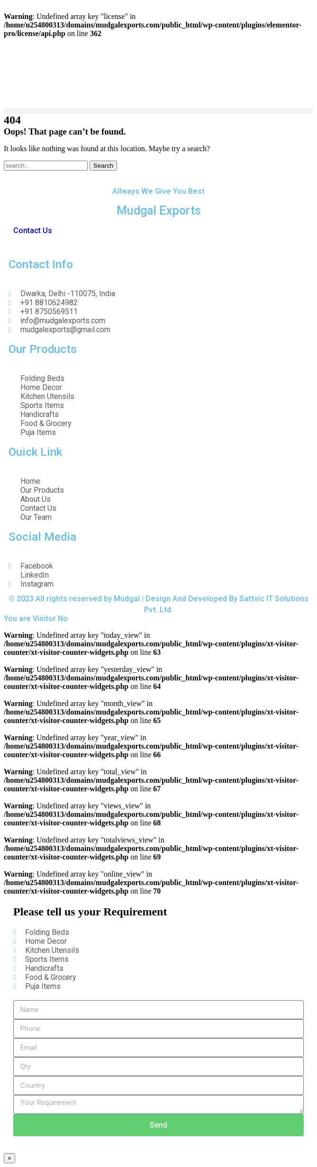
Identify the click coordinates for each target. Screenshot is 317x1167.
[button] (158, 111)
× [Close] (9, 1158)
